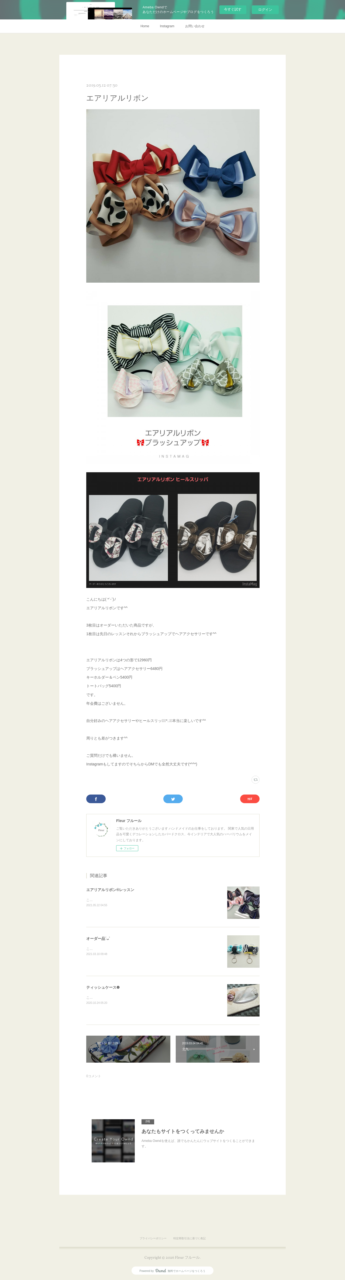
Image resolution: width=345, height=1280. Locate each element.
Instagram (167, 26)
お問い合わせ (195, 26)
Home (144, 26)
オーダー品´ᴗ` (98, 938)
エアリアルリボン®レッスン (110, 890)
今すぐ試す (233, 9)
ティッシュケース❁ (103, 987)
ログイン (265, 10)
